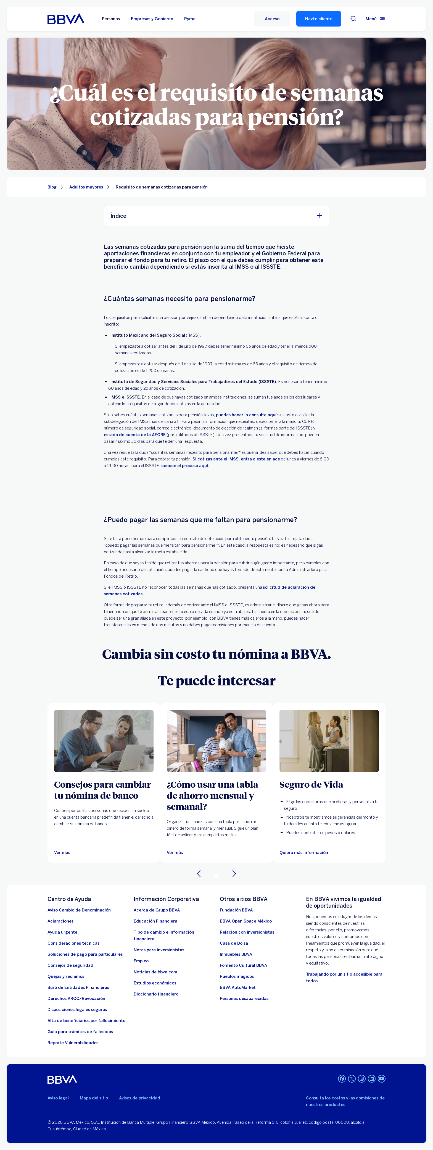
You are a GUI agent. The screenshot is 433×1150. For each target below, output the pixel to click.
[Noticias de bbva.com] (155, 972)
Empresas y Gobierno (152, 18)
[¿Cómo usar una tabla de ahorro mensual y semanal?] (216, 795)
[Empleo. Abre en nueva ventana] (141, 961)
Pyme (190, 18)
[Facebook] (342, 1079)
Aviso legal (58, 1098)
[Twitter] (352, 1079)
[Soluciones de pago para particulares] (85, 954)
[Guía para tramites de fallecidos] (80, 1031)
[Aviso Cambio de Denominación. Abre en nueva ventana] (79, 910)
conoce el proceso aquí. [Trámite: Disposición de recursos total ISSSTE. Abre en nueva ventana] (185, 465)
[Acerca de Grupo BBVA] (157, 910)
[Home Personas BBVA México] (65, 18)
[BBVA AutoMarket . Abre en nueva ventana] (238, 987)
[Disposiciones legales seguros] (77, 1009)
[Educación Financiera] (155, 921)
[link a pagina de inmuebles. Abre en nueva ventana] (236, 954)
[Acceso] (272, 19)
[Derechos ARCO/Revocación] (76, 998)
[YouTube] (382, 1079)
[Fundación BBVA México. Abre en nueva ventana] (236, 910)
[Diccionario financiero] (156, 994)
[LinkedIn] (372, 1079)
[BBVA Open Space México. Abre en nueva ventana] (246, 921)
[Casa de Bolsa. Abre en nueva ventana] (234, 943)
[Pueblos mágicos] (237, 976)
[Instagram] (362, 1079)
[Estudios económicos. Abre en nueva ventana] (155, 983)
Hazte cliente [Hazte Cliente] (318, 18)
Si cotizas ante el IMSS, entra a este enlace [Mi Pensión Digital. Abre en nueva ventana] (236, 459)
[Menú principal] (376, 19)
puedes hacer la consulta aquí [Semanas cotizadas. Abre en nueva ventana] (246, 414)
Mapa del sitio (94, 1098)
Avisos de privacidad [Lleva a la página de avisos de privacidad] (139, 1098)
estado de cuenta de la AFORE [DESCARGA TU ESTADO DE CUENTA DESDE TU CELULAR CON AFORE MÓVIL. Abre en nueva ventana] (135, 434)
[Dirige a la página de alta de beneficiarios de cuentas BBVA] (86, 1020)
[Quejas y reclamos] (65, 976)
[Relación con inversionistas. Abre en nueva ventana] (247, 932)
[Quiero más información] (329, 741)
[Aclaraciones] (60, 921)
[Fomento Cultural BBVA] (243, 965)
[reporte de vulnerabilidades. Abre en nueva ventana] (72, 1042)
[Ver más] (62, 852)
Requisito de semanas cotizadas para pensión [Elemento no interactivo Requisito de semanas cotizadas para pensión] (162, 187)
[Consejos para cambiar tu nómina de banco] (104, 790)
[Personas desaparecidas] (244, 998)
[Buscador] (353, 18)
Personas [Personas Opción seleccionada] (111, 18)
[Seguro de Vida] (329, 784)
